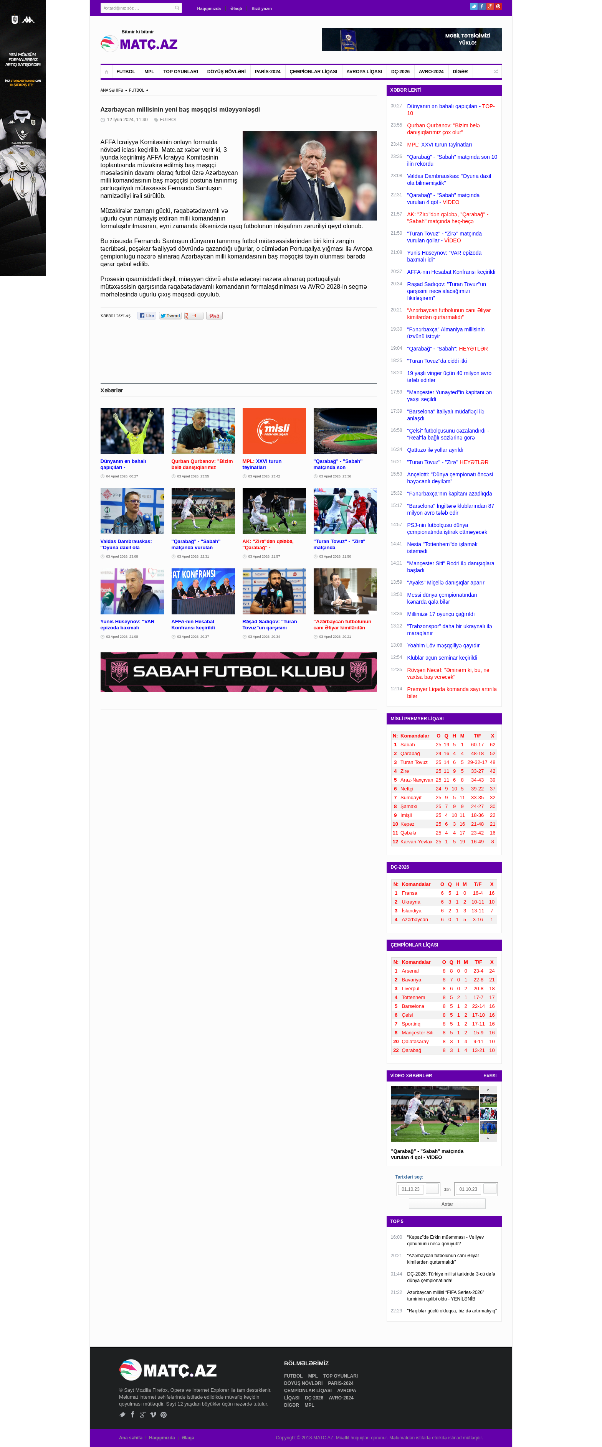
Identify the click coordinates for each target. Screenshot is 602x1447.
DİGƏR (460, 71)
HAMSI (490, 1076)
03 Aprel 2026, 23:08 (122, 556)
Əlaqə (236, 8)
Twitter (474, 6)
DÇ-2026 (400, 71)
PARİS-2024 (267, 71)
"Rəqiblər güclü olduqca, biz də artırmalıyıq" (452, 1311)
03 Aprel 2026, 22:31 (193, 556)
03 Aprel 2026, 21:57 (264, 556)
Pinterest (498, 6)
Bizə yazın (261, 8)
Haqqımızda (209, 8)
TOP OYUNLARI (181, 71)
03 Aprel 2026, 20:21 (335, 637)
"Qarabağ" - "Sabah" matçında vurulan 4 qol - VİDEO (427, 1154)
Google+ (490, 6)
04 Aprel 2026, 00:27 (122, 476)
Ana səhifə (130, 1437)
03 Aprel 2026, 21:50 (335, 556)
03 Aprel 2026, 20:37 (193, 637)
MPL (149, 71)
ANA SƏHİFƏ (112, 90)
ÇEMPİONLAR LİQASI (313, 71)
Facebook (482, 6)
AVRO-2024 (431, 71)
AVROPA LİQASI (364, 71)
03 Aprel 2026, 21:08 (122, 637)
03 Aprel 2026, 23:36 (335, 476)
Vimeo (153, 1414)
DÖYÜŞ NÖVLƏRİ (226, 71)
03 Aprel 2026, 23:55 (193, 476)
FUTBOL (126, 71)
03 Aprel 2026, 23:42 (264, 476)
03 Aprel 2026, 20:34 (264, 637)
